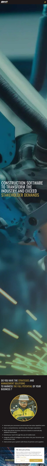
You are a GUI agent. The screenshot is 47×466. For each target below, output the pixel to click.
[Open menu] (45, 2)
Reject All (23, 460)
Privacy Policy (23, 457)
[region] (29, 455)
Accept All (36, 460)
